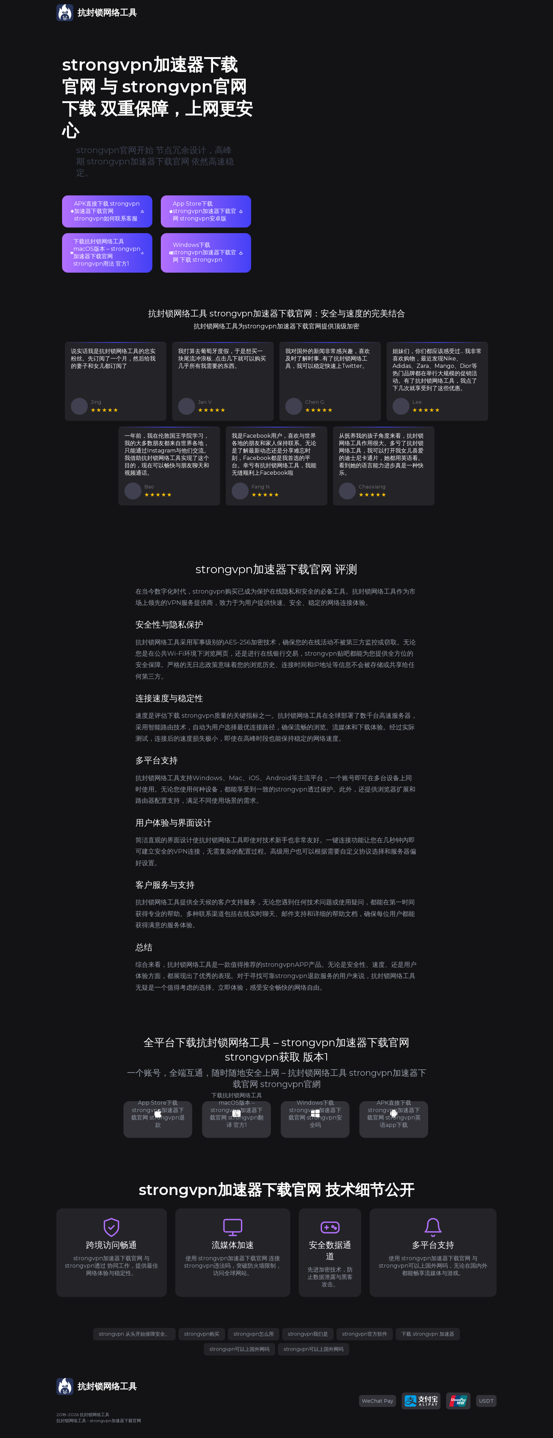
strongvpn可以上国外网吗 (239, 1349)
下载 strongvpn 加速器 (427, 1334)
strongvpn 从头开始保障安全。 (134, 1334)
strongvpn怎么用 (253, 1334)
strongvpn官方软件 (364, 1334)
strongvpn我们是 (308, 1334)
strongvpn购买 (201, 1334)
